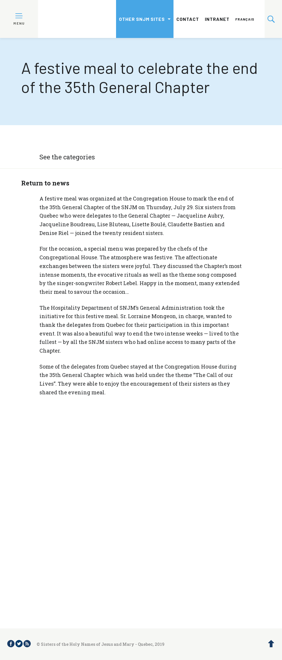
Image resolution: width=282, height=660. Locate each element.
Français (244, 19)
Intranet (217, 19)
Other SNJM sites (142, 19)
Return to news (45, 183)
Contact (187, 19)
